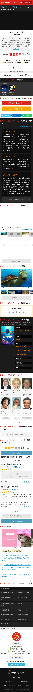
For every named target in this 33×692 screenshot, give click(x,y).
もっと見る (16, 49)
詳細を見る (16, 643)
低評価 (28, 457)
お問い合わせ (16, 657)
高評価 (20, 457)
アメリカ (18, 339)
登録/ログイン (27, 2)
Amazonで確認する (16, 109)
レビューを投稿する (16, 453)
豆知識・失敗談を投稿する (24, 126)
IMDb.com (29, 287)
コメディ (26, 350)
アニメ (18, 350)
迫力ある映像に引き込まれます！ (11, 464)
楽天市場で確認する (16, 103)
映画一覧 (15, 7)
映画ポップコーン (5, 7)
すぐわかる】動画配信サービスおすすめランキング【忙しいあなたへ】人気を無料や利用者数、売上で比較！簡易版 (16, 567)
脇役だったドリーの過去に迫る (10, 487)
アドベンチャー (20, 346)
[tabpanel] (16, 538)
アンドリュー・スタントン (22, 331)
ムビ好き (14, 467)
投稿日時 (12, 457)
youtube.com (28, 229)
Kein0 (14, 489)
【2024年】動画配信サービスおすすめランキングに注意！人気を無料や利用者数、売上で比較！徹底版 (16, 558)
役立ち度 (4, 457)
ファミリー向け (20, 354)
